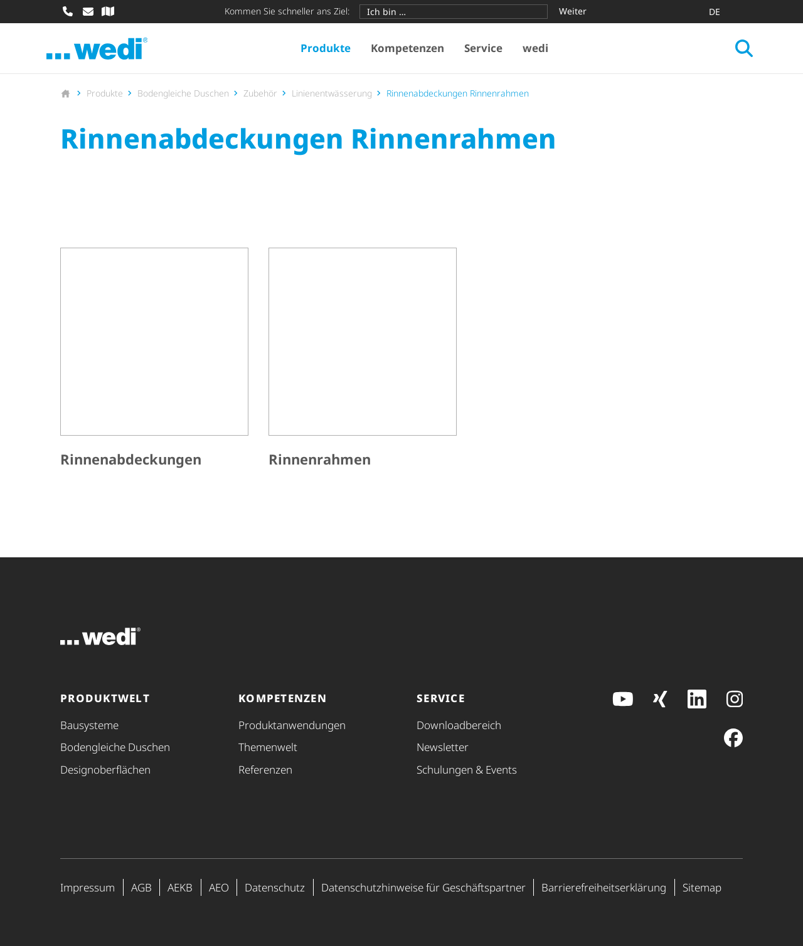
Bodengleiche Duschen (115, 747)
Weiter (573, 11)
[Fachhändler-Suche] (107, 11)
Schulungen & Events (467, 769)
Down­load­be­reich (459, 725)
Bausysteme (89, 725)
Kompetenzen (413, 50)
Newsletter (443, 747)
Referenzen (265, 769)
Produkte (332, 50)
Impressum (87, 887)
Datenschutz (275, 887)
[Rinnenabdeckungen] (154, 365)
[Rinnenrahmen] (363, 365)
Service (490, 50)
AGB (141, 887)
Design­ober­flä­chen (105, 769)
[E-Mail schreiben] (87, 11)
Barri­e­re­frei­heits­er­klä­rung (603, 887)
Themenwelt (267, 747)
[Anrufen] (67, 11)
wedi (542, 50)
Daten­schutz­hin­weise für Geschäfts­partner (423, 887)
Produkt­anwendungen (292, 725)
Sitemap (702, 887)
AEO (219, 887)
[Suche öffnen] (730, 50)
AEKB (180, 887)
